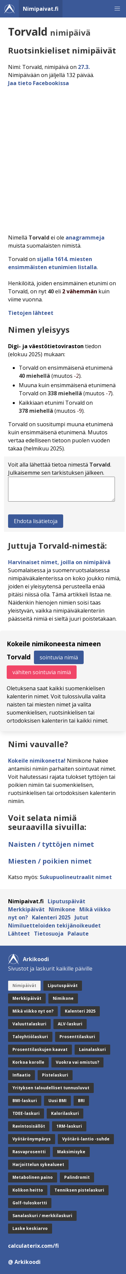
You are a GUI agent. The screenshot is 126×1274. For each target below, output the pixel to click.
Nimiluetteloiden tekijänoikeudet (54, 925)
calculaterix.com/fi (33, 1245)
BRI (81, 1100)
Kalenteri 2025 (51, 917)
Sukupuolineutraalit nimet (76, 877)
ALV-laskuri (70, 1024)
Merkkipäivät (26, 909)
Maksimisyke (71, 1152)
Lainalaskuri (92, 1049)
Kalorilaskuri (65, 1113)
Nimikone (62, 909)
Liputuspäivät (66, 901)
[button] (117, 8)
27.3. (84, 67)
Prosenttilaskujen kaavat (40, 1049)
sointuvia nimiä (59, 657)
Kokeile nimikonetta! (37, 760)
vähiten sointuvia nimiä (41, 672)
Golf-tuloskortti (29, 1203)
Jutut (81, 917)
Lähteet (19, 933)
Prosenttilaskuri (77, 1037)
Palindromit (77, 1177)
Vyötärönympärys (31, 1139)
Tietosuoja (49, 933)
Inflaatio (21, 1075)
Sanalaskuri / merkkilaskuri (42, 1215)
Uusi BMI (57, 1100)
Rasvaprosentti (29, 1152)
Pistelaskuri (55, 1075)
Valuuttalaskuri (29, 1024)
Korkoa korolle (28, 1062)
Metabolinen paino (32, 1177)
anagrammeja (85, 237)
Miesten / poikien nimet (50, 861)
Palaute (78, 933)
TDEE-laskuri (26, 1113)
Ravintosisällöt (28, 1126)
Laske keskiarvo (30, 1228)
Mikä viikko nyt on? (32, 1011)
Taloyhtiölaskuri (30, 1037)
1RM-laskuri (69, 1126)
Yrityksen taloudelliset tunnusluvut (50, 1088)
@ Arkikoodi (24, 1262)
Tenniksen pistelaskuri (79, 1190)
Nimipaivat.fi (40, 8)
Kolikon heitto (27, 1190)
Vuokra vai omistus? (77, 1062)
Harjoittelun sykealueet (38, 1164)
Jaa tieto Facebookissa (38, 83)
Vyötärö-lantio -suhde (86, 1139)
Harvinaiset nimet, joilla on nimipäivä (59, 562)
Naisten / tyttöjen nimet (51, 844)
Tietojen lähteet (30, 313)
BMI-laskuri (24, 1100)
